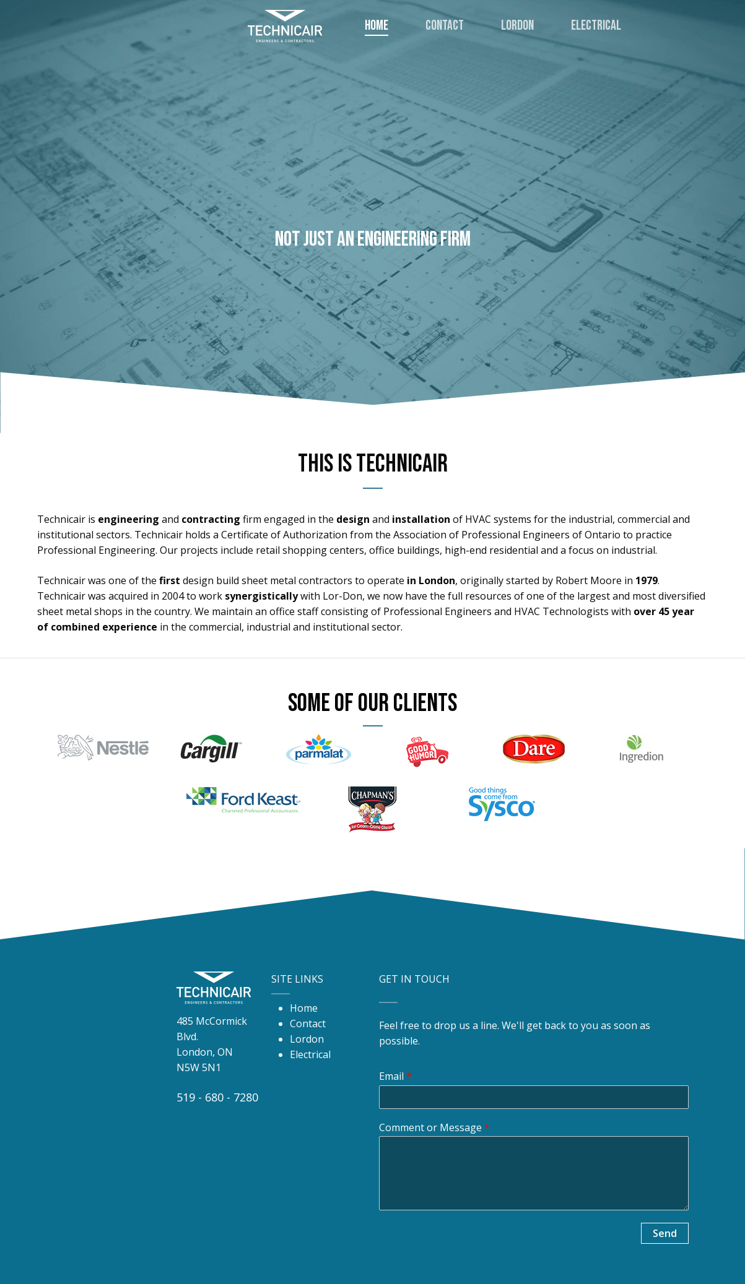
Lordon (307, 1039)
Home (304, 1008)
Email (395, 1076)
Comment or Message (434, 1127)
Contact (308, 1023)
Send (665, 1233)
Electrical (310, 1054)
